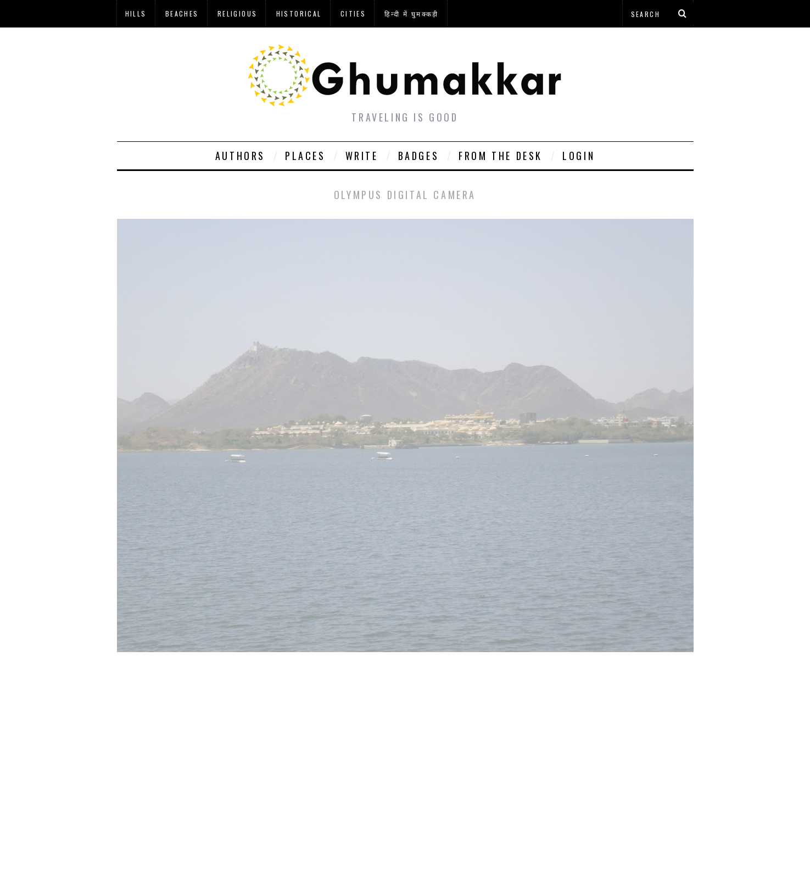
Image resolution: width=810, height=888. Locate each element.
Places (305, 155)
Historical (299, 13)
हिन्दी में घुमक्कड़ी (411, 13)
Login (578, 155)
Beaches (182, 13)
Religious (237, 13)
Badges (418, 155)
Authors (240, 155)
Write (361, 155)
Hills (136, 13)
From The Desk (501, 155)
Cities (353, 13)
